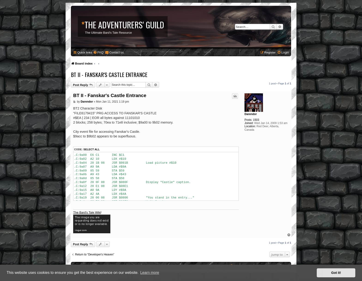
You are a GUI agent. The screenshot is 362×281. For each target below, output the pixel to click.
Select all (91, 149)
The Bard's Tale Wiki (87, 212)
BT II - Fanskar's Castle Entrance (109, 74)
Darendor (250, 114)
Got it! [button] (336, 273)
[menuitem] (98, 52)
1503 (256, 119)
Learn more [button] (149, 273)
